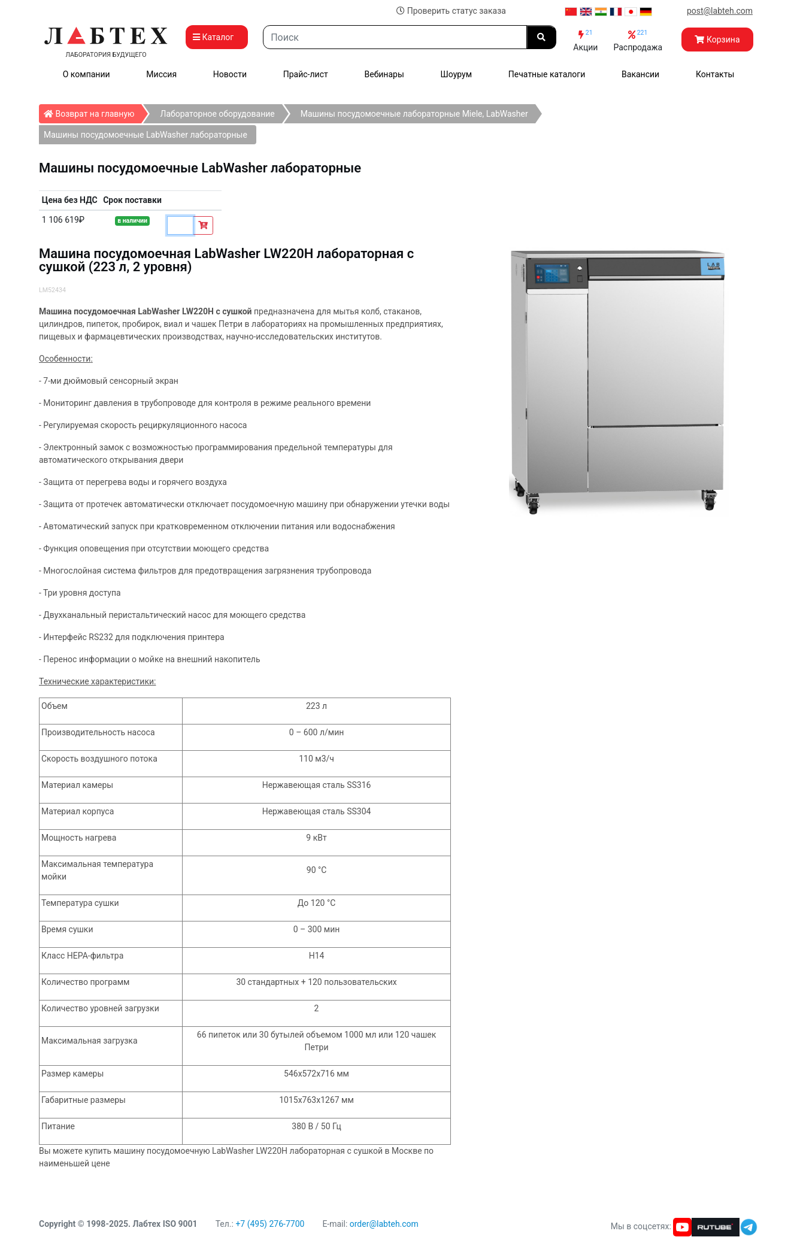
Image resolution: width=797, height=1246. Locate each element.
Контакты (715, 74)
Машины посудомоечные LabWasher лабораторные (145, 135)
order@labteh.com (384, 1224)
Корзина (717, 39)
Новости (230, 74)
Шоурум (456, 74)
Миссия (161, 74)
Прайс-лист (305, 74)
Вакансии (640, 74)
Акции (585, 40)
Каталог (217, 37)
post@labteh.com (720, 11)
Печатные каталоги (546, 74)
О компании (86, 74)
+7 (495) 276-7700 (269, 1224)
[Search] (395, 37)
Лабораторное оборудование (217, 114)
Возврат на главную (92, 111)
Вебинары (384, 74)
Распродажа (637, 40)
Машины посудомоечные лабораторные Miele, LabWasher (414, 114)
